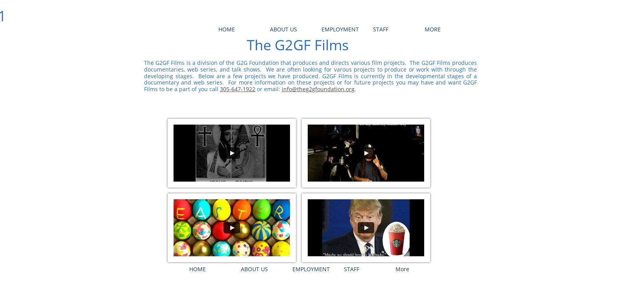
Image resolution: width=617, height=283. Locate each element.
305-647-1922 (237, 89)
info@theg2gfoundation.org (318, 89)
